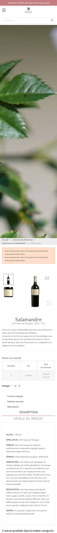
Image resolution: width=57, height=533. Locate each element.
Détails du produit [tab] (28, 418)
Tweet (15, 386)
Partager (12, 386)
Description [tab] (28, 412)
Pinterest (19, 386)
